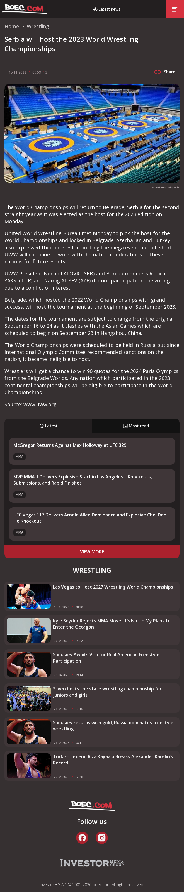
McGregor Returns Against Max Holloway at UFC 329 (69, 445)
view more (92, 552)
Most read (136, 425)
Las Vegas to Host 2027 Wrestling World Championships (113, 587)
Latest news (109, 9)
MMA (19, 456)
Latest (48, 425)
